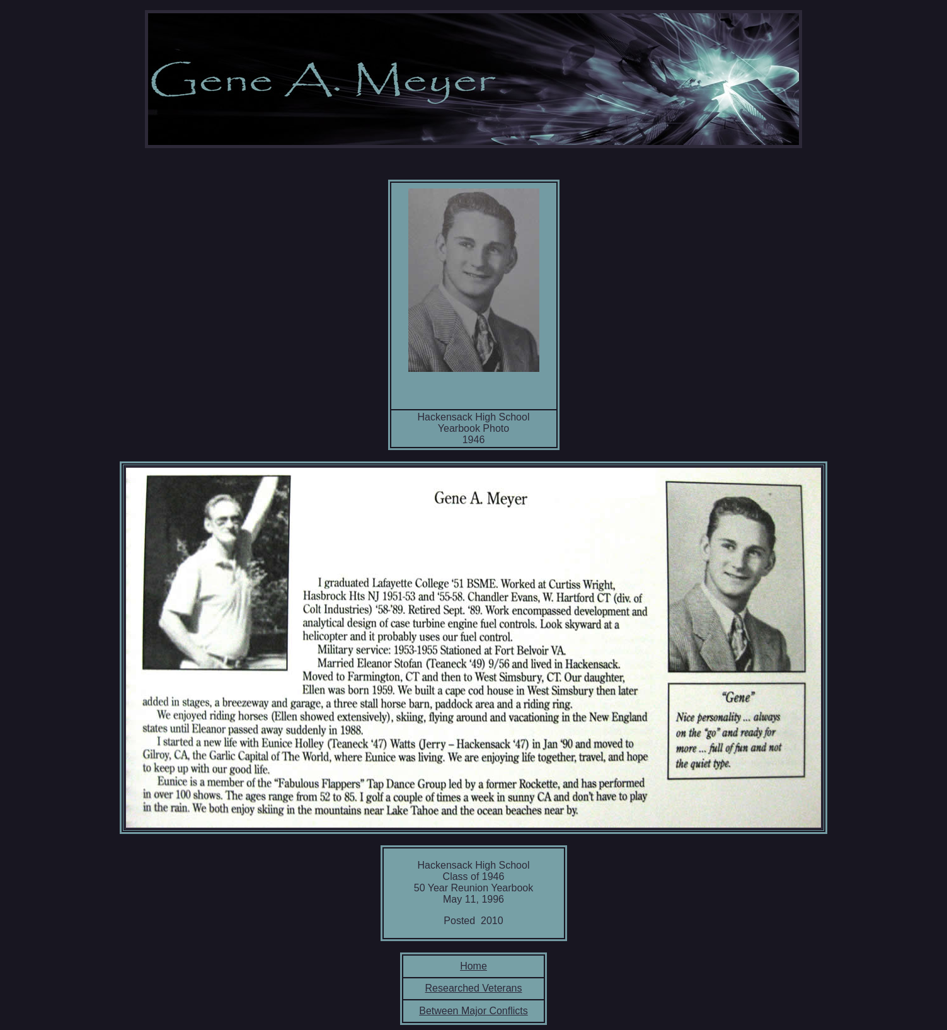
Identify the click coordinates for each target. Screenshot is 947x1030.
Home (473, 966)
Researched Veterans (473, 988)
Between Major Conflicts (473, 1010)
